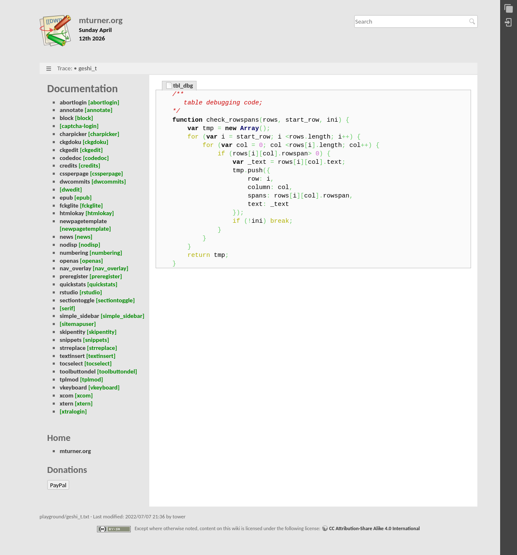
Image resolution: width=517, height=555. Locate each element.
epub (66, 197)
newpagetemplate (83, 221)
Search (473, 21)
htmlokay (71, 213)
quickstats (72, 284)
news (66, 236)
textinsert (72, 356)
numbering (73, 252)
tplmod (68, 379)
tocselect (71, 363)
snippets (70, 340)
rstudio (68, 292)
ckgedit (68, 150)
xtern (66, 403)
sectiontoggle (76, 300)
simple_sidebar (79, 316)
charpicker (72, 134)
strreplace (72, 348)
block (66, 118)
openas (68, 260)
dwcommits (74, 181)
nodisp (68, 244)
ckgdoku (70, 142)
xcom (66, 395)
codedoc (70, 158)
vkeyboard (73, 387)
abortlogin (72, 102)
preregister (73, 276)
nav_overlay (75, 268)
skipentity (72, 332)
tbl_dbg (183, 85)
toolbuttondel (77, 371)
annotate (71, 110)
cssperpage (74, 173)
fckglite (68, 205)
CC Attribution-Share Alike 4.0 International (374, 528)
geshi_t (87, 68)
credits (68, 165)
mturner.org (101, 20)
